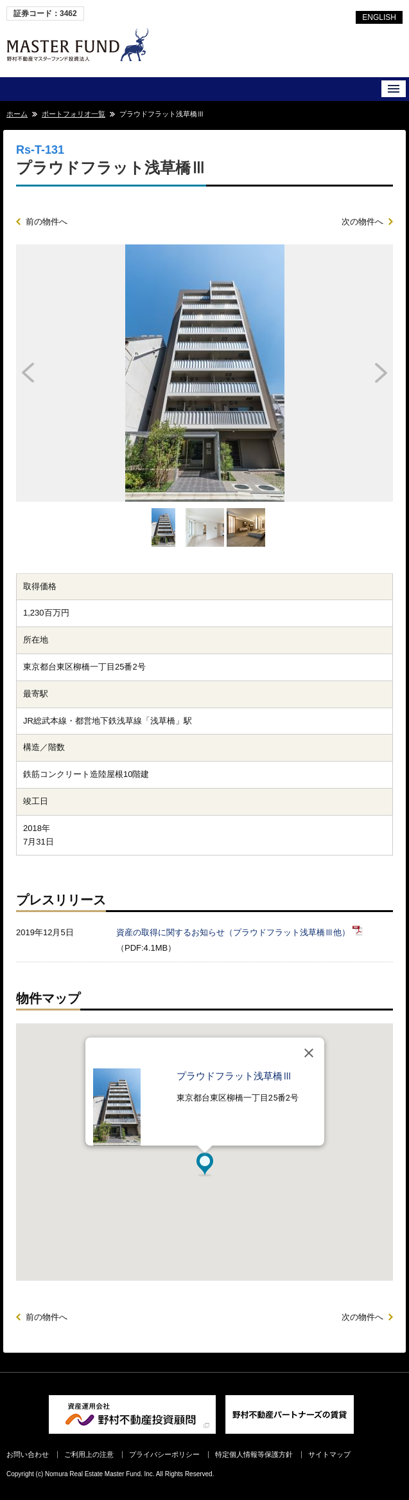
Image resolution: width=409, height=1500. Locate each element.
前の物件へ (46, 221)
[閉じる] (308, 1053)
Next (346, 373)
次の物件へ (362, 221)
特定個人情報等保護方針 (254, 1454)
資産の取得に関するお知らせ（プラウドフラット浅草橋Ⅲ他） (233, 932)
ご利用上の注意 (89, 1454)
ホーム (17, 114)
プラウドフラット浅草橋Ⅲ (234, 1076)
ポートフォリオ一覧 (73, 114)
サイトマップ (329, 1454)
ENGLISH (379, 17)
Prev (63, 373)
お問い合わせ (27, 1454)
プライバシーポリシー (164, 1454)
